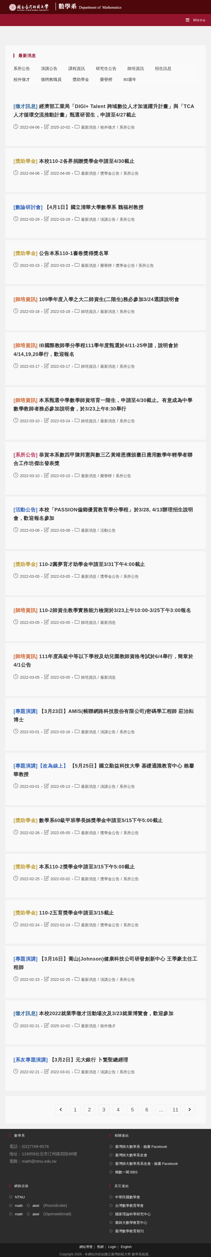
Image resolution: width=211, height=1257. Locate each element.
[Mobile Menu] (196, 20)
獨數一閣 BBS (126, 1172)
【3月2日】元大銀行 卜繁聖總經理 (70, 1060)
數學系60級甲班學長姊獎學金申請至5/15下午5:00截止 (88, 820)
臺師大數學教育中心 (131, 1223)
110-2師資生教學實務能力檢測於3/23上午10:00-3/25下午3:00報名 (102, 610)
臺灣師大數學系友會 (131, 1155)
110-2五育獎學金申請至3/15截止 (63, 913)
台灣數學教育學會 (129, 1206)
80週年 (129, 79)
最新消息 (88, 127)
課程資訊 (76, 68)
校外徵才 (21, 79)
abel (35, 1206)
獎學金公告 (110, 173)
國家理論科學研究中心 (133, 1214)
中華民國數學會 (127, 1197)
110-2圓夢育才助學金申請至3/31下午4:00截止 (79, 564)
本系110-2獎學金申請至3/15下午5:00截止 (74, 867)
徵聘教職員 (51, 79)
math (19, 1206)
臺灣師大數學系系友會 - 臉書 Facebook (146, 1164)
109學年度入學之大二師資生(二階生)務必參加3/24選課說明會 (96, 299)
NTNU (20, 1197)
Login (112, 1247)
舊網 (100, 1247)
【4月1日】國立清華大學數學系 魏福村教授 (78, 207)
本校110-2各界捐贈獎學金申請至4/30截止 (73, 161)
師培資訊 (135, 68)
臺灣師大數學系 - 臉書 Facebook (141, 1147)
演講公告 (49, 68)
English (126, 1247)
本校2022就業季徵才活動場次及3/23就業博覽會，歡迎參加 (93, 1013)
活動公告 (108, 530)
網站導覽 (86, 1247)
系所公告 (21, 68)
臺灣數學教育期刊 (129, 1231)
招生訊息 (163, 68)
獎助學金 (81, 79)
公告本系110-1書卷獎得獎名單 (61, 253)
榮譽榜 (106, 79)
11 (175, 1109)
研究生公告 (106, 68)
